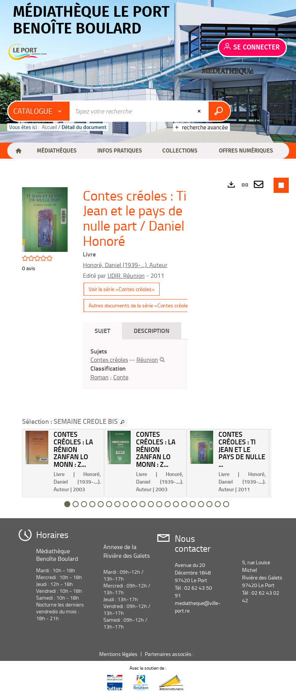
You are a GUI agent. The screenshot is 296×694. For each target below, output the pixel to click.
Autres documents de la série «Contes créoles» (141, 305)
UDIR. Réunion (126, 275)
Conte (120, 377)
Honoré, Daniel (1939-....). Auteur (125, 265)
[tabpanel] (135, 364)
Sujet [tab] (102, 330)
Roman (99, 377)
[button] (56, 150)
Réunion (147, 359)
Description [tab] (151, 330)
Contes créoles (109, 359)
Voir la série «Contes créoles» (122, 289)
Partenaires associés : (170, 653)
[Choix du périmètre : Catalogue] (39, 111)
